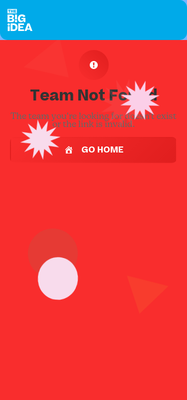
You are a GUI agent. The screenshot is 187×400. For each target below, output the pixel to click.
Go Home (93, 150)
